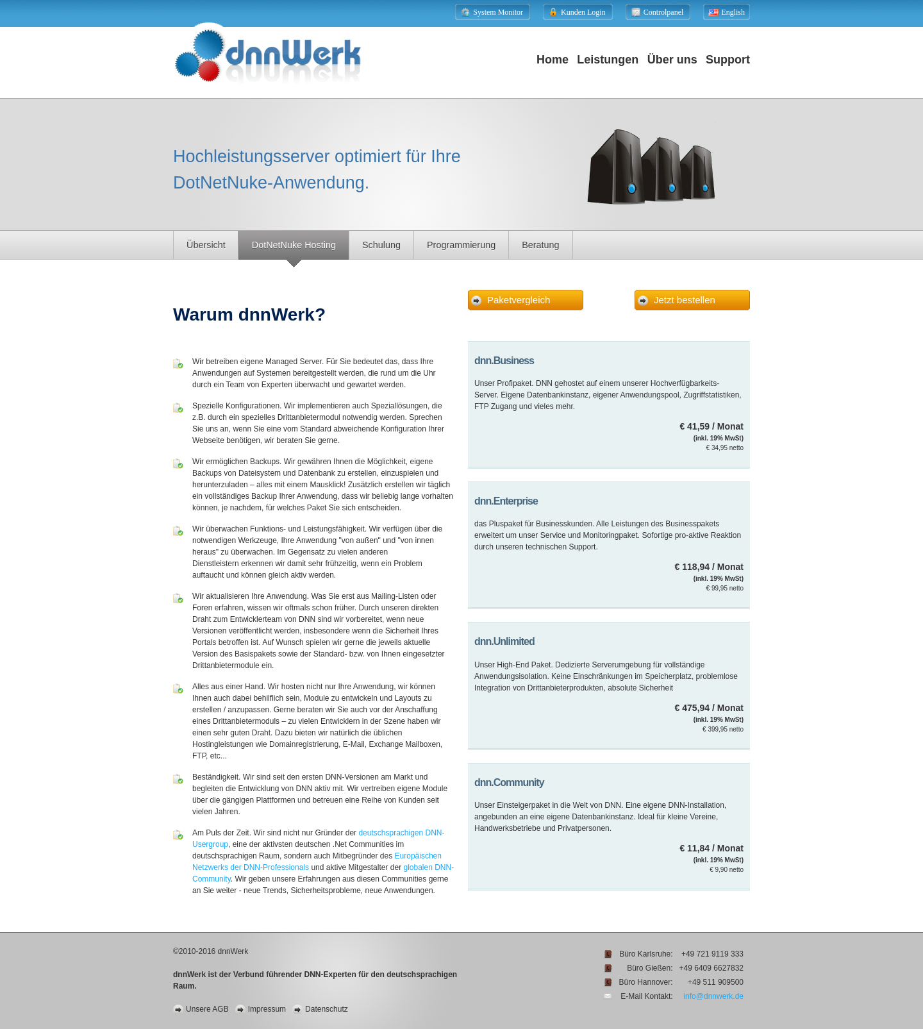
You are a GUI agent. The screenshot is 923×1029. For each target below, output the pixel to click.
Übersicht (206, 245)
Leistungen (607, 59)
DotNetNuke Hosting (294, 245)
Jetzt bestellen (684, 299)
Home (552, 59)
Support (728, 59)
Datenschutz (326, 1009)
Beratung (540, 245)
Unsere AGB (207, 1009)
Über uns (672, 59)
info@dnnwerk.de (713, 996)
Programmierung (461, 245)
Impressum (267, 1009)
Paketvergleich (518, 299)
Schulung (381, 245)
